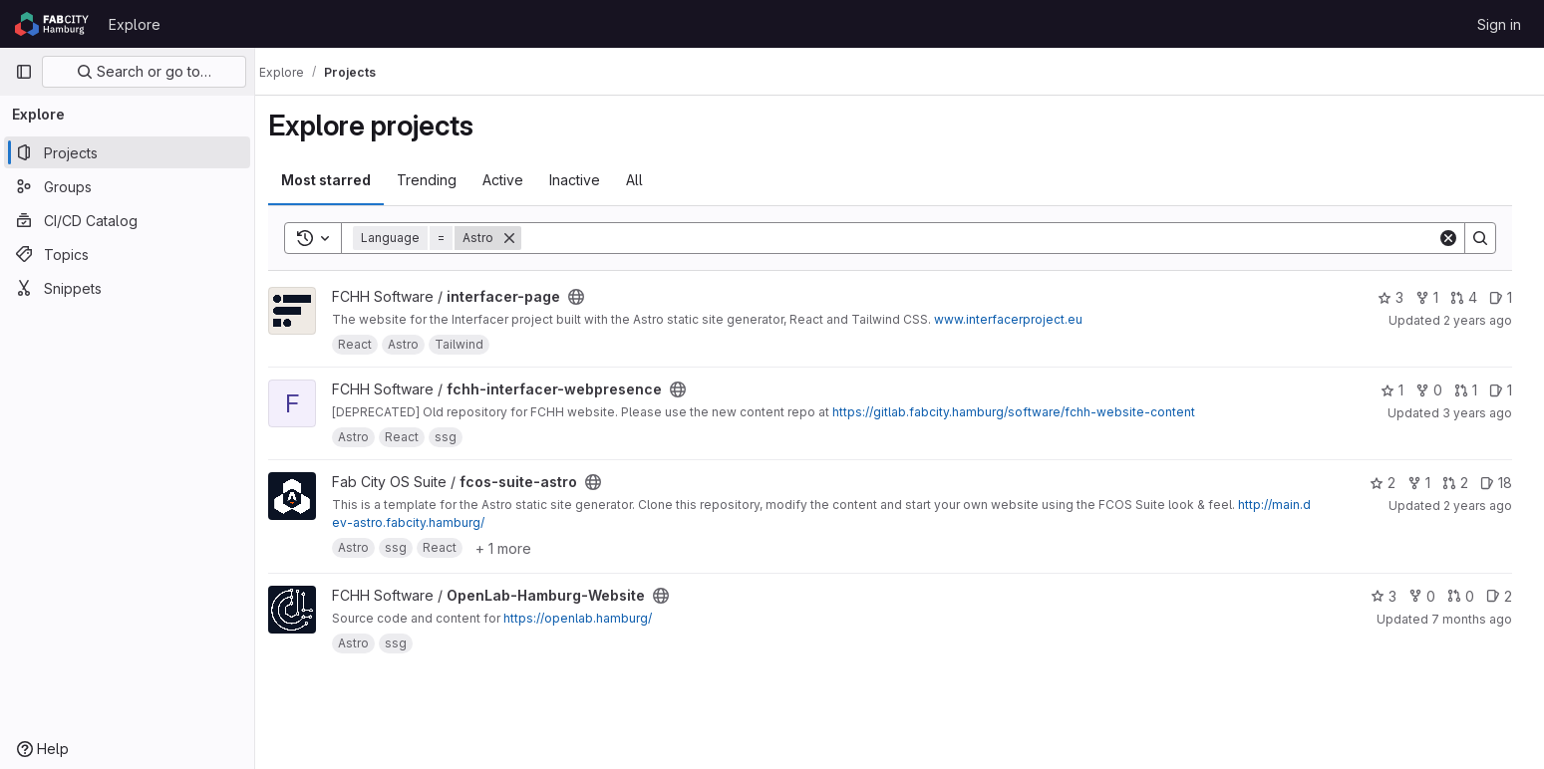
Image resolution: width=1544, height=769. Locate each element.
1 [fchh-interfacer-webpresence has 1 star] (1400, 390)
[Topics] (127, 254)
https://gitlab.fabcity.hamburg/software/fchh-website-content (1024, 411)
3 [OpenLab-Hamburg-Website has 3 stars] (1391, 596)
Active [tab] (513, 179)
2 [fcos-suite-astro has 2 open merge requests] (1463, 482)
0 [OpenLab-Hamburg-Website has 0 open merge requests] (1468, 596)
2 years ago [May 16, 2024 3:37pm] (1485, 505)
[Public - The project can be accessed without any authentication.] (587, 297)
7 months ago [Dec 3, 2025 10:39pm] (1479, 619)
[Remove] (520, 238)
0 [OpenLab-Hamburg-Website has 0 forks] (1429, 596)
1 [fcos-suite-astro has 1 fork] (1426, 482)
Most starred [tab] (337, 179)
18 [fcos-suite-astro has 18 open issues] (1504, 482)
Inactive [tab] (585, 179)
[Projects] (127, 152)
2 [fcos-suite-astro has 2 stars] (1390, 482)
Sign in (1499, 24)
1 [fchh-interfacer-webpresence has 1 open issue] (1508, 390)
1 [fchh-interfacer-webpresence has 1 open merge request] (1473, 390)
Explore (134, 24)
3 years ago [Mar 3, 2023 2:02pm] (1485, 412)
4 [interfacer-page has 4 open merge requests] (1471, 297)
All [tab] (645, 179)
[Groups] (127, 186)
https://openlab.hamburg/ (588, 618)
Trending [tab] (437, 179)
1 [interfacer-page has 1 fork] (1434, 297)
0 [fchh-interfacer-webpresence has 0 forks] (1436, 390)
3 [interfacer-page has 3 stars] (1398, 297)
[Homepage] (52, 24)
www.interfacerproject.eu (1019, 319)
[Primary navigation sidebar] (24, 72)
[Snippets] (127, 288)
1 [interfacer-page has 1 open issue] (1508, 297)
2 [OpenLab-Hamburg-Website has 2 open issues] (1507, 596)
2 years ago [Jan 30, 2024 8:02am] (1485, 320)
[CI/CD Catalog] (127, 220)
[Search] (988, 238)
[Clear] (1456, 238)
